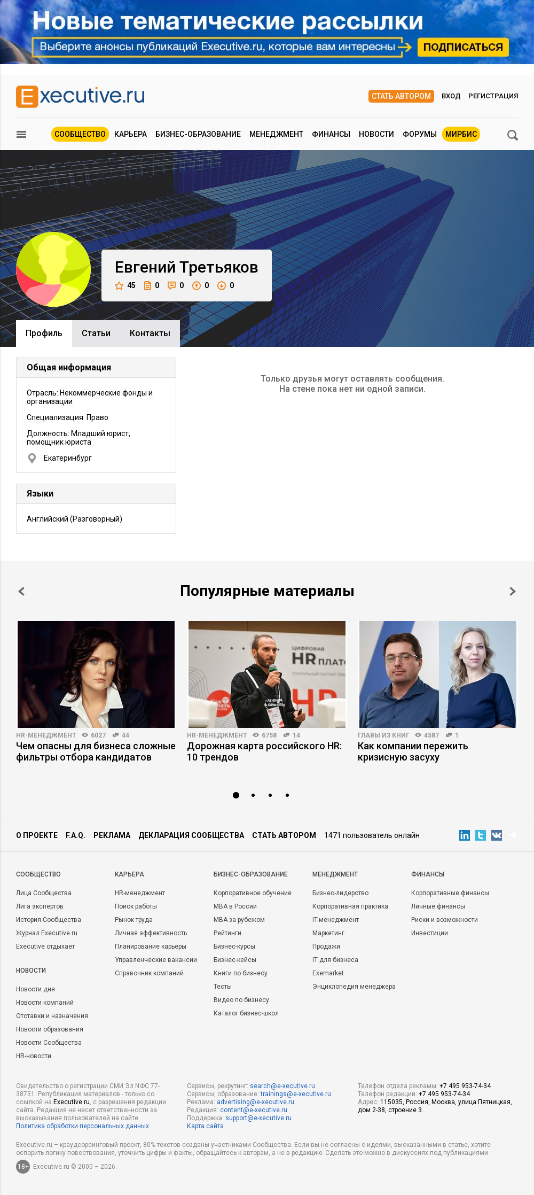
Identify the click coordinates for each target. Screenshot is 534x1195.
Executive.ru (71, 1102)
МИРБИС (461, 134)
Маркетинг (328, 933)
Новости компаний (45, 1002)
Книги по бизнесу (241, 973)
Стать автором (401, 96)
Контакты (150, 333)
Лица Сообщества (44, 893)
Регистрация (493, 96)
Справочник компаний (149, 973)
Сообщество (80, 134)
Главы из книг (384, 735)
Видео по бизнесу (241, 1000)
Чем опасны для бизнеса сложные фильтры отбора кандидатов (96, 751)
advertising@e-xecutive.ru (255, 1102)
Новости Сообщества (49, 1042)
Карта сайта (205, 1126)
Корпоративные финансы (450, 893)
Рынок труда (134, 920)
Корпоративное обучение (253, 893)
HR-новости (33, 1056)
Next (512, 591)
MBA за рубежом (239, 920)
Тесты (223, 986)
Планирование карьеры (150, 946)
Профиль (44, 333)
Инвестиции (429, 933)
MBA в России (235, 906)
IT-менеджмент (335, 920)
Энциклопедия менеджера (354, 986)
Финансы (331, 134)
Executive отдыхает (45, 946)
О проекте (37, 835)
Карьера (130, 134)
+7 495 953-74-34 (465, 1086)
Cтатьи (96, 333)
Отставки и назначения (52, 1016)
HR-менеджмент (46, 735)
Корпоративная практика (350, 906)
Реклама (111, 835)
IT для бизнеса (335, 960)
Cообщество (38, 874)
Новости (376, 134)
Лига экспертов (40, 906)
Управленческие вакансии (156, 960)
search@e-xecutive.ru (282, 1086)
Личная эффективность (151, 933)
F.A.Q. (75, 835)
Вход (451, 96)
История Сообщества (48, 920)
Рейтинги (227, 933)
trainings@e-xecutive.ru (296, 1094)
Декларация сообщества (191, 835)
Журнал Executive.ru (46, 933)
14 (296, 735)
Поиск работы (136, 906)
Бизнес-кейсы (235, 960)
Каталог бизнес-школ (246, 1013)
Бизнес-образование (198, 134)
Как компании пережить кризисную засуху (413, 751)
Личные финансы (438, 906)
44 (125, 735)
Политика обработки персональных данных (82, 1126)
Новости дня (35, 989)
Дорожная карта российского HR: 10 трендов (264, 751)
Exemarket (328, 973)
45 (125, 286)
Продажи (326, 946)
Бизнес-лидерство (340, 893)
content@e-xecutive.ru (253, 1110)
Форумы (420, 134)
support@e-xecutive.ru (258, 1118)
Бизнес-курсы (234, 946)
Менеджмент (276, 134)
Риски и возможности (444, 920)
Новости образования (49, 1029)
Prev (21, 591)
